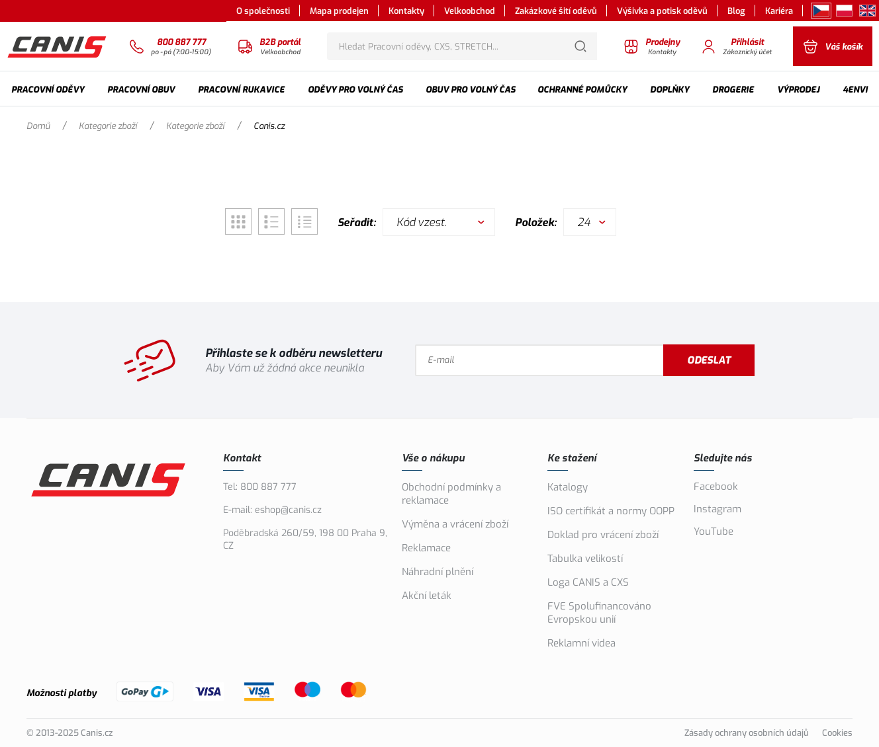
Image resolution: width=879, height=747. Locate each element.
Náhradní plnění (437, 571)
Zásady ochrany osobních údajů (746, 732)
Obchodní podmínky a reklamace (451, 494)
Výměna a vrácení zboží (455, 524)
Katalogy (567, 487)
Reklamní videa (581, 643)
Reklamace (426, 548)
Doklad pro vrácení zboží (603, 534)
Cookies (837, 732)
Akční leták (426, 595)
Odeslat (709, 360)
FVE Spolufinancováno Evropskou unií (599, 613)
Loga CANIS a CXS (588, 582)
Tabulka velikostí (585, 558)
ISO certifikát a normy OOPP (610, 511)
